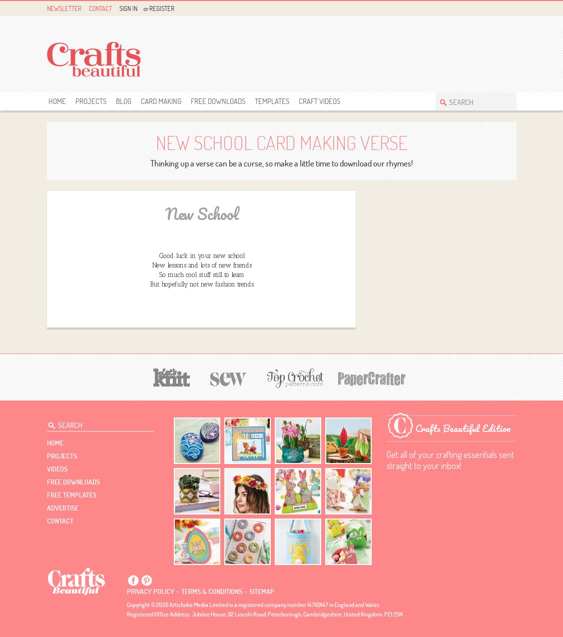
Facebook (487, 9)
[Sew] (228, 377)
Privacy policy (150, 591)
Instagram (510, 9)
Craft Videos (319, 101)
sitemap (261, 591)
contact (60, 521)
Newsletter (64, 8)
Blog (123, 101)
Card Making (161, 101)
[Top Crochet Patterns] (294, 378)
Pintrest (499, 9)
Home (57, 101)
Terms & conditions (211, 591)
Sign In (128, 8)
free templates (71, 495)
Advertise (62, 508)
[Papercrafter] (372, 378)
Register (161, 8)
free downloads (218, 101)
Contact (100, 8)
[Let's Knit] (171, 376)
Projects (90, 101)
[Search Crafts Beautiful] (471, 101)
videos (57, 469)
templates (272, 101)
